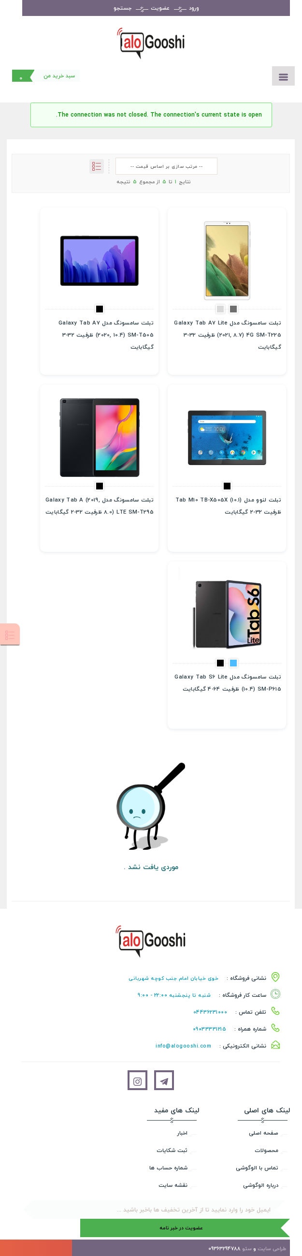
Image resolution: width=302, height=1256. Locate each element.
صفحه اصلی (263, 1133)
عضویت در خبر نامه (181, 1228)
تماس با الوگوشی (257, 1167)
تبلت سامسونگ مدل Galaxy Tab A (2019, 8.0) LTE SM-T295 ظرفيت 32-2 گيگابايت (99, 506)
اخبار (182, 1133)
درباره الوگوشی (260, 1185)
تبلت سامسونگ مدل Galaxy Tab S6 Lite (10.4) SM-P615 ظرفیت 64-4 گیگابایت (227, 683)
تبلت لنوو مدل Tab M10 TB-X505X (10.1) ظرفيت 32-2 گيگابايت (228, 506)
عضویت (160, 8)
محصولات (266, 1150)
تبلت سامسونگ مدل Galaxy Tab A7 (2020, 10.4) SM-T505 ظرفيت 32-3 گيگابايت (106, 335)
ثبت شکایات (172, 1150)
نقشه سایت (172, 1185)
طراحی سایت (272, 1248)
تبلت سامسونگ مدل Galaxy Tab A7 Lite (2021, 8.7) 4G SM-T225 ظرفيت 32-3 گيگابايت (227, 335)
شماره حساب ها (168, 1167)
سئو (247, 1248)
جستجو (122, 8)
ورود (194, 8)
